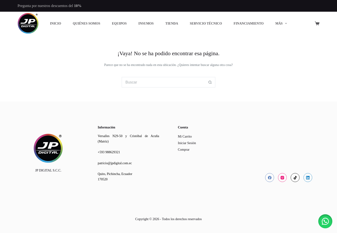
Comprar (184, 149)
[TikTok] (295, 177)
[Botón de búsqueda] (210, 82)
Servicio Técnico (206, 23)
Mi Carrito (185, 136)
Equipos (119, 23)
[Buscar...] (163, 82)
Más (282, 23)
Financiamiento (249, 23)
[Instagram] (282, 177)
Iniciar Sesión (187, 143)
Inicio (55, 23)
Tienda (171, 23)
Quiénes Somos (86, 23)
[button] (325, 221)
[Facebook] (269, 177)
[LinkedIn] (308, 177)
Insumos (146, 23)
